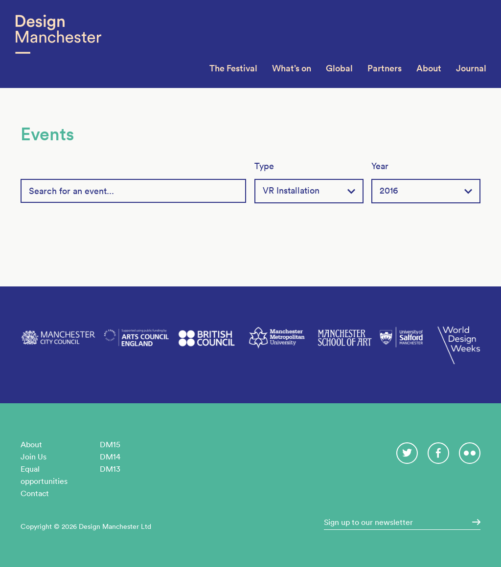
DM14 (110, 456)
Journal (471, 68)
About (428, 68)
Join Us (33, 456)
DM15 (110, 444)
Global (339, 68)
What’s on (291, 68)
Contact (35, 493)
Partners (384, 68)
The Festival (233, 68)
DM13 (110, 469)
